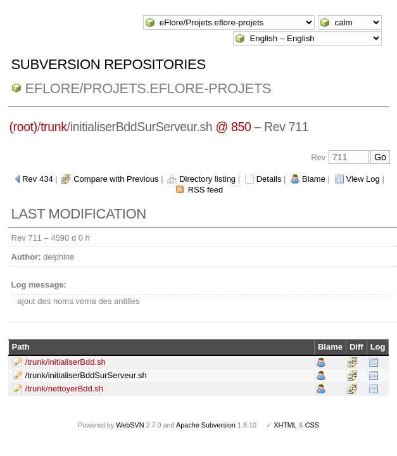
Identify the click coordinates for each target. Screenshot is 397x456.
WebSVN (130, 425)
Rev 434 (37, 179)
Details (269, 179)
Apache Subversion (206, 425)
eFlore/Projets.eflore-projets (148, 88)
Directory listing (207, 179)
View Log (363, 179)
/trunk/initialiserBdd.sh (65, 362)
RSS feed (206, 189)
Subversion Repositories (108, 64)
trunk (54, 127)
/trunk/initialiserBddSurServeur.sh (86, 375)
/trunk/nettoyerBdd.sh (64, 388)
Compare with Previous (115, 179)
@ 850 (233, 127)
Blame (313, 179)
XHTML (285, 425)
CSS (312, 425)
